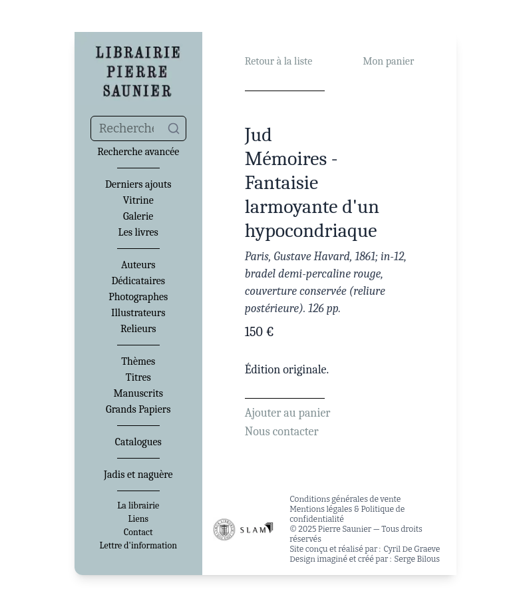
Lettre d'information (138, 546)
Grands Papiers (138, 409)
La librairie (138, 506)
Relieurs (138, 328)
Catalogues (138, 442)
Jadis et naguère (138, 474)
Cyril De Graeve (411, 549)
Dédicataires (138, 281)
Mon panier (388, 61)
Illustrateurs (138, 312)
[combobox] (138, 128)
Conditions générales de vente (345, 499)
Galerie (138, 216)
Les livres (138, 232)
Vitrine (138, 200)
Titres (138, 377)
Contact (138, 532)
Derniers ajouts (138, 184)
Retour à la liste (278, 61)
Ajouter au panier (288, 413)
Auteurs (138, 265)
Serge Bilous (417, 559)
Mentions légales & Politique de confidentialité (347, 514)
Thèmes (138, 361)
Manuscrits (138, 393)
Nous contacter (282, 432)
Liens (138, 519)
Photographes (138, 297)
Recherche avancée (138, 151)
